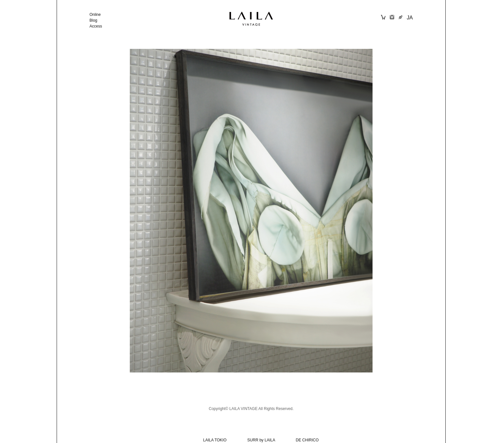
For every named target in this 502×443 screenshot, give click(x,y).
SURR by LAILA (261, 440)
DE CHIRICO (307, 440)
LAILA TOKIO (215, 440)
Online (95, 14)
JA (410, 17)
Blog (93, 20)
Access (96, 26)
